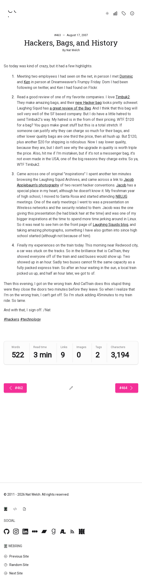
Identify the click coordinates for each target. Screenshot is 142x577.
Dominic (126, 76)
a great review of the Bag (70, 108)
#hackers (11, 319)
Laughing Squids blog (110, 224)
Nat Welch (73, 50)
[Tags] (123, 13)
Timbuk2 (123, 97)
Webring (13, 546)
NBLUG (121, 196)
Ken (27, 82)
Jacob (121, 185)
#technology (30, 319)
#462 (15, 388)
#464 (126, 388)
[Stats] (115, 13)
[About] (132, 13)
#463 (57, 35)
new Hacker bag (88, 102)
